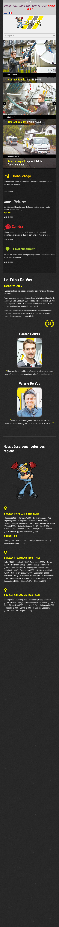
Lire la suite (8, 192)
